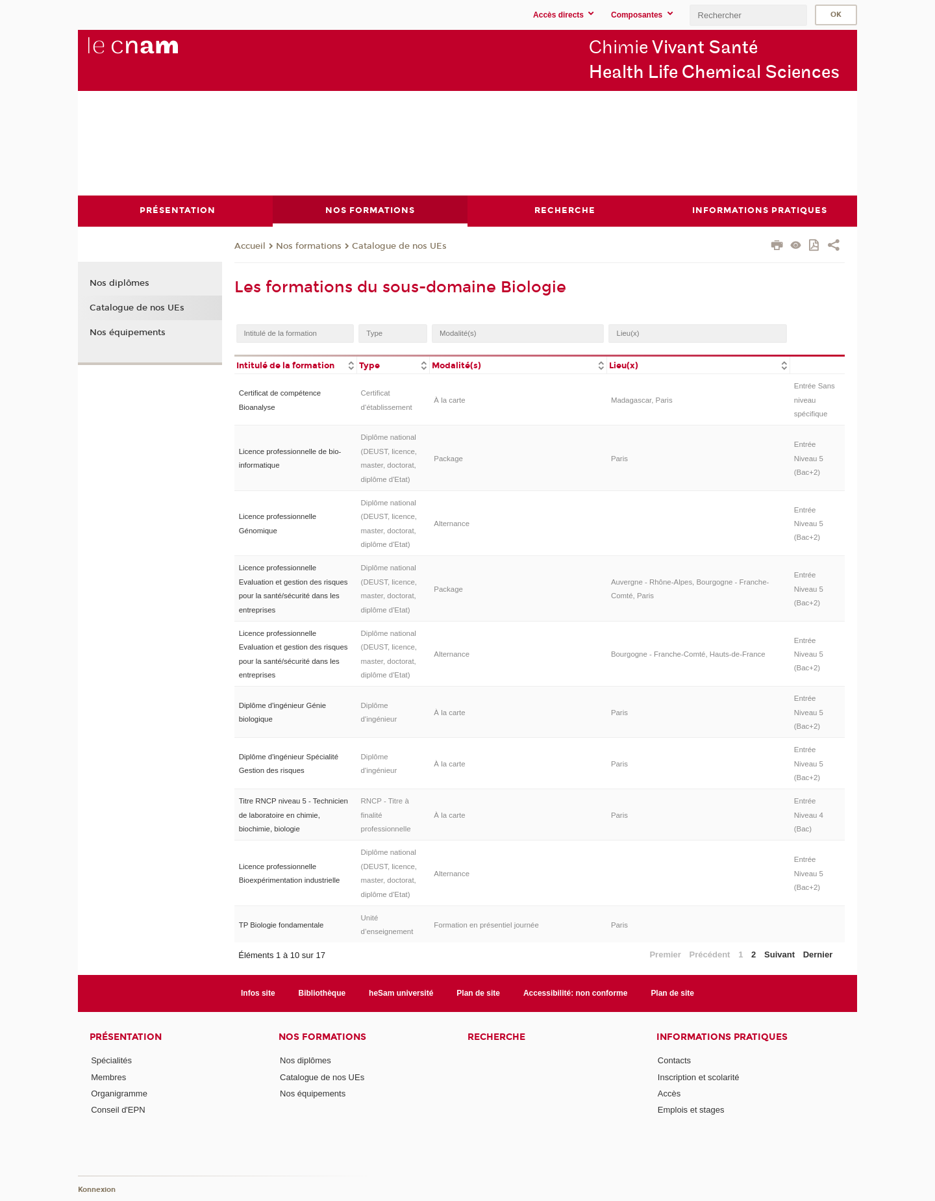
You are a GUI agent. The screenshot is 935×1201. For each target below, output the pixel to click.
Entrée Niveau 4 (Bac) (808, 815)
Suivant (779, 954)
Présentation (126, 1037)
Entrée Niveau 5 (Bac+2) (808, 458)
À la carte (449, 399)
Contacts (674, 1060)
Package (448, 458)
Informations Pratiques (722, 1037)
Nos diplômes (119, 283)
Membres (108, 1076)
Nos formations (309, 246)
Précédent (710, 954)
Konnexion (97, 1189)
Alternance (451, 523)
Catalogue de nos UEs (399, 246)
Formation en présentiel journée (486, 924)
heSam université (401, 992)
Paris (619, 458)
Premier (664, 954)
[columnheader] (295, 364)
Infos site (258, 992)
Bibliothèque (322, 992)
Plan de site (478, 992)
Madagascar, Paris (642, 399)
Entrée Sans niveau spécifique (814, 400)
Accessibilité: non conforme (575, 992)
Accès (669, 1093)
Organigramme (119, 1093)
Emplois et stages (691, 1110)
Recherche (496, 1037)
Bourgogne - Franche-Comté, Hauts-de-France (688, 653)
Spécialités (111, 1060)
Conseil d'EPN (118, 1110)
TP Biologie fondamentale (281, 924)
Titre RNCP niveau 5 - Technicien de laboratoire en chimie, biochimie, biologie (293, 815)
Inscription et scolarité (699, 1076)
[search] (748, 15)
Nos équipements (128, 332)
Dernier (818, 954)
